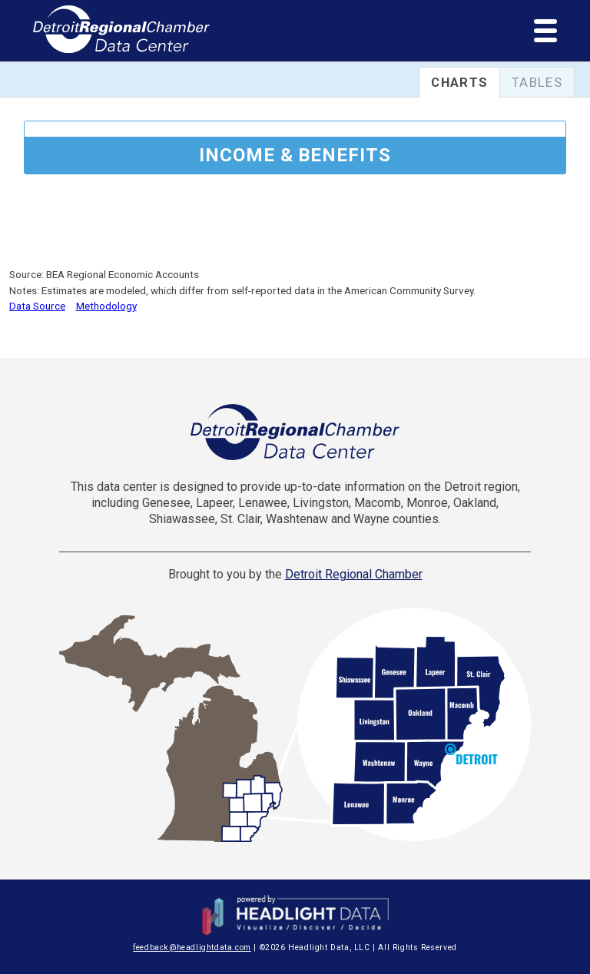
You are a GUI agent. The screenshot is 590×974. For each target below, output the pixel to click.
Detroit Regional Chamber (354, 574)
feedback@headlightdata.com (192, 947)
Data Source (37, 306)
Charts (459, 82)
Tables (537, 82)
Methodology (106, 306)
